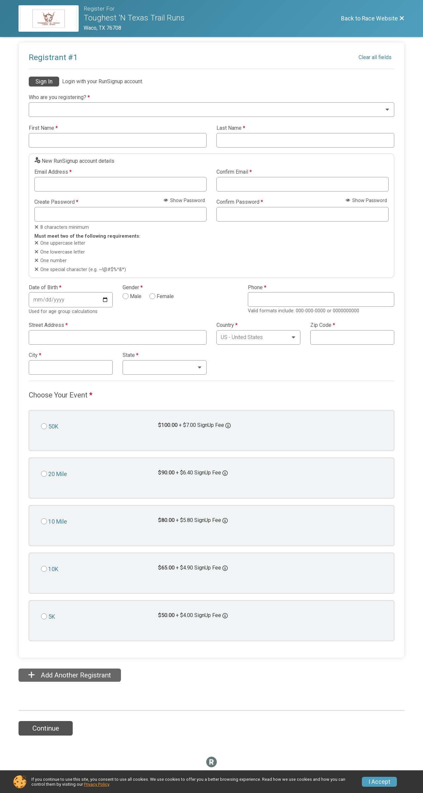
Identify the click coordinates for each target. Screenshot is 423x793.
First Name (43, 128)
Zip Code (322, 325)
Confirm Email (234, 172)
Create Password (56, 202)
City (35, 355)
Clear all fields (375, 57)
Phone (257, 288)
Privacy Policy (96, 784)
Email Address (53, 172)
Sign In (44, 81)
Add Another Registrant (69, 675)
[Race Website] (51, 18)
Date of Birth (45, 288)
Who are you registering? (59, 97)
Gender (133, 288)
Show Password (184, 200)
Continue (45, 728)
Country (227, 325)
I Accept (379, 781)
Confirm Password (239, 202)
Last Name (230, 128)
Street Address (48, 325)
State (130, 355)
